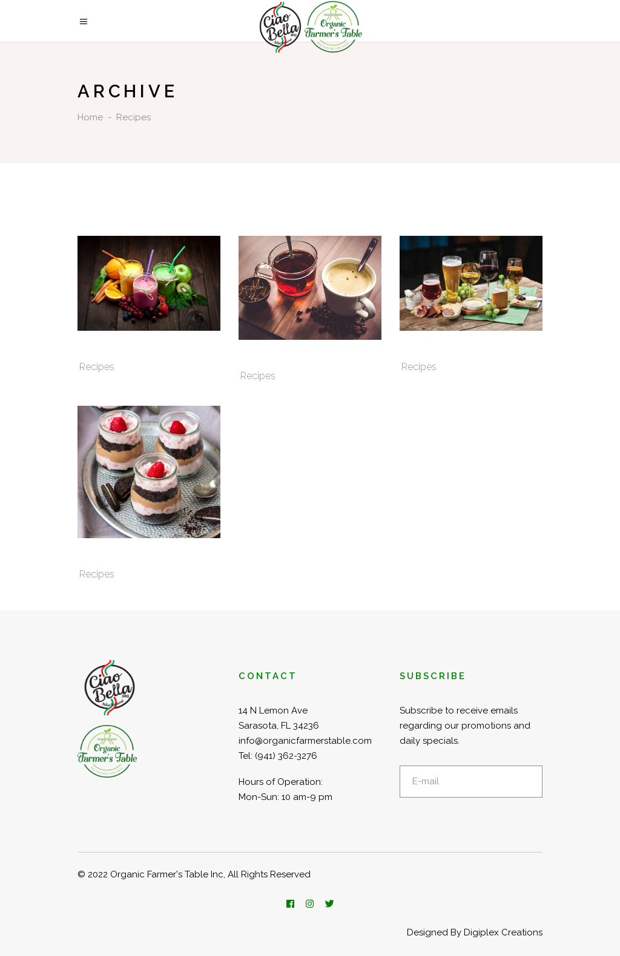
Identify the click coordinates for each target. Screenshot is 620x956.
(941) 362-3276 (286, 755)
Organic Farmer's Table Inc (166, 874)
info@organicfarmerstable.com (305, 740)
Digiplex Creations (503, 932)
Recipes (96, 366)
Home (90, 117)
